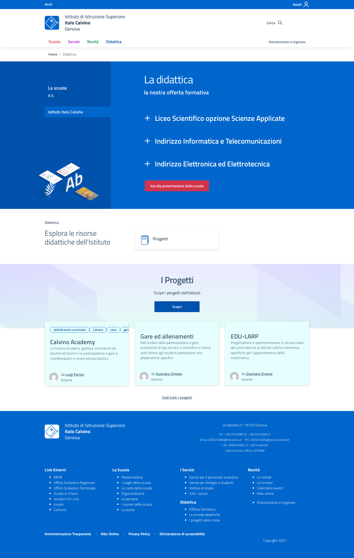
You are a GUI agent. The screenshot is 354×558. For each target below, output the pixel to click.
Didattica (113, 42)
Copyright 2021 (275, 540)
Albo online (265, 493)
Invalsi (58, 504)
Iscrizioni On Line (66, 499)
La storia (127, 509)
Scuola (54, 42)
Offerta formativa (202, 509)
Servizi (73, 42)
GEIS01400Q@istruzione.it (225, 439)
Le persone (129, 499)
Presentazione (132, 477)
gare (127, 329)
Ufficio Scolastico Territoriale (74, 488)
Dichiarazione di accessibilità (182, 534)
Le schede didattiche (204, 514)
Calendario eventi (270, 488)
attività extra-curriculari (70, 329)
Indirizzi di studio (201, 488)
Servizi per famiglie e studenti (211, 482)
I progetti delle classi (204, 520)
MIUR (58, 477)
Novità (92, 42)
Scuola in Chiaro (66, 493)
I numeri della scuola (136, 504)
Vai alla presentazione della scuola (177, 186)
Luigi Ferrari (74, 374)
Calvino (98, 329)
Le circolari (265, 482)
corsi (113, 329)
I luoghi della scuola (136, 482)
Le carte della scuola (136, 488)
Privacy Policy (139, 534)
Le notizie (264, 477)
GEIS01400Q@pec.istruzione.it (270, 439)
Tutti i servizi (198, 493)
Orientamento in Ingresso (287, 41)
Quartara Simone (169, 373)
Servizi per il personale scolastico (213, 477)
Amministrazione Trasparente (68, 534)
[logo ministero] (52, 23)
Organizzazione (132, 493)
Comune (60, 509)
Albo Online (110, 534)
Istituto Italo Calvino (65, 112)
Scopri (177, 306)
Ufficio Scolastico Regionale (74, 482)
